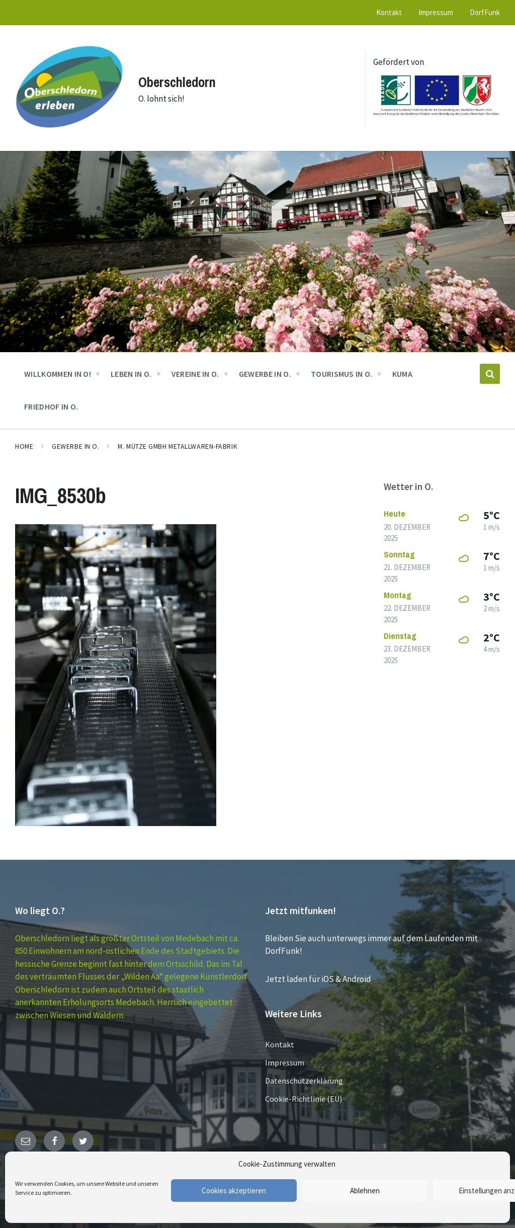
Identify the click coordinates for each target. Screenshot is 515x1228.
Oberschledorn (179, 79)
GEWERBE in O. (75, 441)
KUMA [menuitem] (402, 369)
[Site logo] (67, 133)
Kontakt (279, 1040)
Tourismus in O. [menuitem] (342, 369)
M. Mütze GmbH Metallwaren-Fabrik (177, 441)
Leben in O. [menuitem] (131, 369)
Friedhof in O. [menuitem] (51, 402)
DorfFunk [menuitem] (485, 12)
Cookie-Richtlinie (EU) (303, 1095)
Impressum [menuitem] (435, 12)
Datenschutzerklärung (304, 1077)
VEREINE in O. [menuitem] (195, 369)
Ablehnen (365, 1190)
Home (24, 441)
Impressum (284, 1058)
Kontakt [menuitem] (389, 12)
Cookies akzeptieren (234, 1190)
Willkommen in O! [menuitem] (57, 369)
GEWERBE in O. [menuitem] (265, 369)
